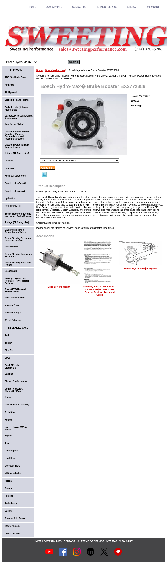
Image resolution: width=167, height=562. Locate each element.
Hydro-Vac (10, 198)
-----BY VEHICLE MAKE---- (18, 328)
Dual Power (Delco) (14, 124)
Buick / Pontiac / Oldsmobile (13, 366)
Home (39, 70)
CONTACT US (79, 7)
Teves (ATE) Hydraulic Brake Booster (16, 290)
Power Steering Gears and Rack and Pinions (18, 239)
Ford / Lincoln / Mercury (17, 405)
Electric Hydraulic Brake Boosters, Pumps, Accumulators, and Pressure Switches (17, 135)
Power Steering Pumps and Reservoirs (18, 255)
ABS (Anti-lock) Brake (16, 77)
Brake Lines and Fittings (17, 100)
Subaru (8, 511)
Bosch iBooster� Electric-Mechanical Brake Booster (18, 215)
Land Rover (11, 458)
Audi (7, 335)
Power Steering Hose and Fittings (18, 263)
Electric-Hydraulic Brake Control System (17, 146)
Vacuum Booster (13, 305)
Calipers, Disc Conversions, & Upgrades (19, 117)
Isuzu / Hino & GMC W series (16, 428)
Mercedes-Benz (12, 466)
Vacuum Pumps (13, 313)
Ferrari (8, 397)
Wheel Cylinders (13, 320)
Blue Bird (9, 350)
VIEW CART (153, 7)
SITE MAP (132, 7)
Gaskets (9, 161)
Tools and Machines (15, 297)
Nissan (8, 481)
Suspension (11, 271)
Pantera (9, 488)
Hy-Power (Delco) (14, 206)
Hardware (10, 168)
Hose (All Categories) (15, 176)
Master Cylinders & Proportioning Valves (15, 231)
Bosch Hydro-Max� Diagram (140, 268)
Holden (8, 420)
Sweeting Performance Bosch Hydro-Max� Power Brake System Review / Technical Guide (99, 290)
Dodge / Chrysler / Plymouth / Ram (14, 390)
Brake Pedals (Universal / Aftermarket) (18, 108)
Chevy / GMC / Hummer (17, 381)
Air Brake (9, 85)
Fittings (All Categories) (17, 153)
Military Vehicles (13, 473)
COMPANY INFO (54, 7)
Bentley (8, 343)
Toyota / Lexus (12, 526)
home (32, 7)
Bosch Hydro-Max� (55, 70)
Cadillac (9, 374)
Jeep (7, 443)
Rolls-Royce (11, 503)
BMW (7, 358)
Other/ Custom (12, 533)
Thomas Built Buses (15, 518)
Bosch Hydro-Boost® (15, 183)
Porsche (9, 496)
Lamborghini (11, 451)
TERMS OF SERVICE (106, 7)
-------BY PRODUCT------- (17, 70)
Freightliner (11, 412)
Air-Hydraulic (11, 92)
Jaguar (8, 436)
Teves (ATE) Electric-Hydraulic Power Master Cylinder (17, 280)
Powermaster (11, 247)
